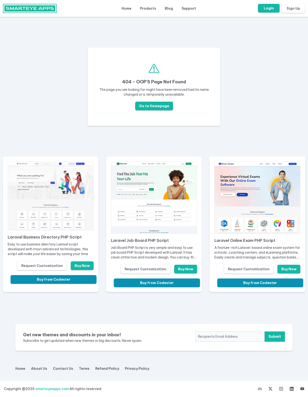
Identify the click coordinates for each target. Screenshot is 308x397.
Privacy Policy (137, 368)
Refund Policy (107, 368)
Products (148, 8)
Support (189, 8)
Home (126, 8)
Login (269, 8)
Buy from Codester (54, 279)
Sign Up (293, 8)
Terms (84, 368)
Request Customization (42, 266)
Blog (169, 8)
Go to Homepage (154, 106)
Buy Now (82, 266)
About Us (39, 368)
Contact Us (63, 368)
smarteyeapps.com (52, 389)
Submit (275, 336)
